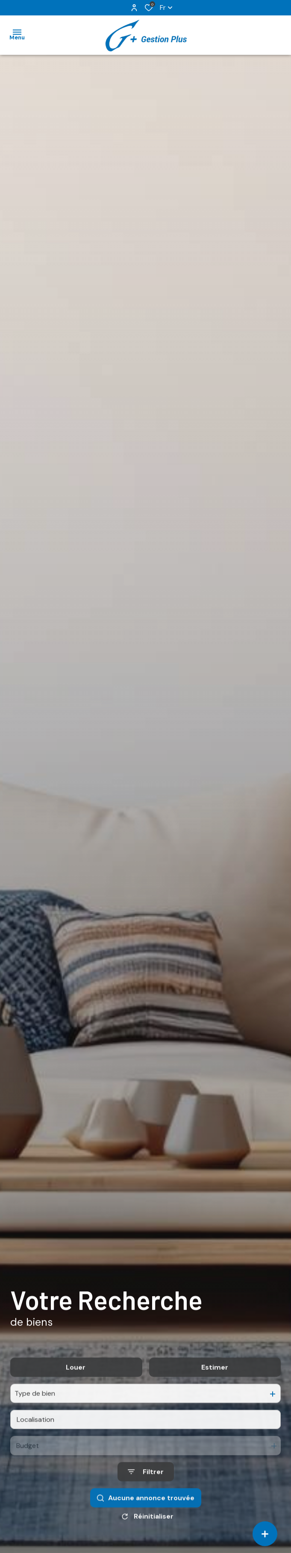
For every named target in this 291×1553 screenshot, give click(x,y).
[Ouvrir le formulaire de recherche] (146, 1489)
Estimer (214, 1384)
